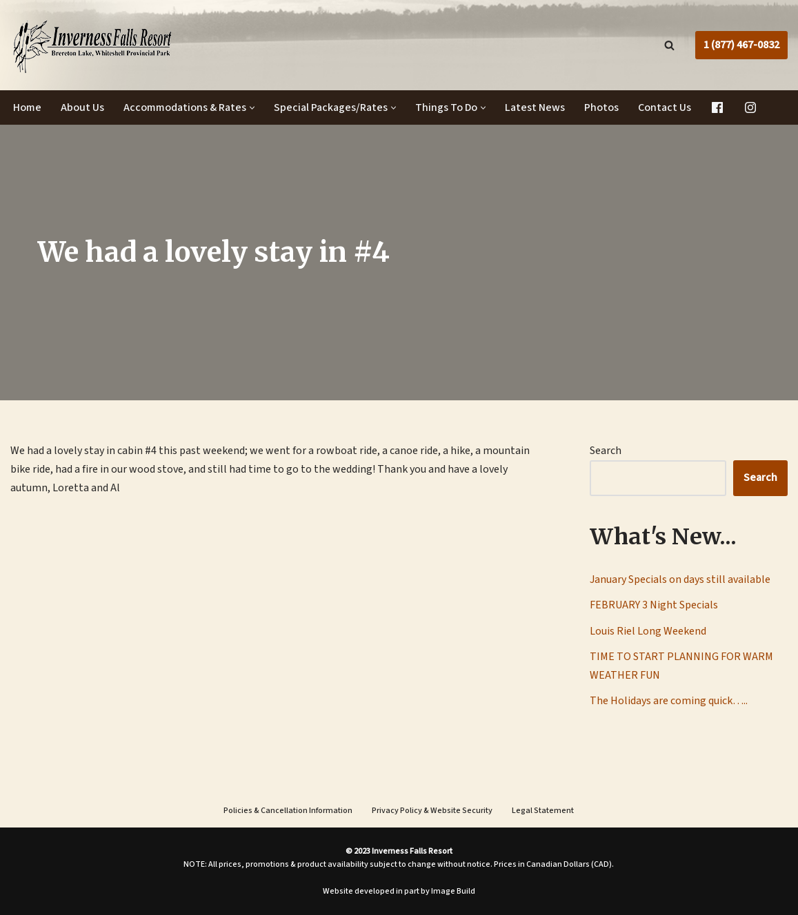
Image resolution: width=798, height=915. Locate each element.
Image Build (453, 891)
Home (27, 107)
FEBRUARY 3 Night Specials (654, 605)
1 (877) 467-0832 (741, 44)
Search (605, 450)
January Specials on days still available (680, 579)
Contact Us (664, 107)
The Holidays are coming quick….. (669, 700)
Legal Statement (543, 810)
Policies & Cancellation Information (287, 810)
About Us (82, 107)
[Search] (669, 45)
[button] (252, 107)
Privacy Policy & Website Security (432, 810)
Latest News (535, 107)
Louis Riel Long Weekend (648, 631)
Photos (601, 107)
